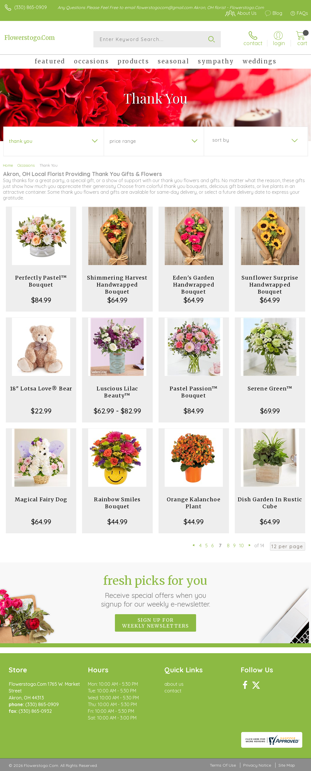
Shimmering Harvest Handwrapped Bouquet (117, 284)
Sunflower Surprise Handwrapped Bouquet (269, 284)
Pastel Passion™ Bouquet (194, 392)
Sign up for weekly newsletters (155, 623)
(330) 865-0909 (30, 7)
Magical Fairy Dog (41, 499)
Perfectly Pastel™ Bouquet (41, 281)
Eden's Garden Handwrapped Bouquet (194, 284)
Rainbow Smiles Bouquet (117, 503)
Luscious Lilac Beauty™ (117, 392)
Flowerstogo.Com (29, 37)
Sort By (220, 140)
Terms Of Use (223, 765)
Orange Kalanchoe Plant (194, 503)
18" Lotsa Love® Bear (41, 388)
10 (241, 545)
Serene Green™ (270, 388)
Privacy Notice (257, 765)
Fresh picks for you (155, 590)
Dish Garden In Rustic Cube (270, 503)
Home (8, 165)
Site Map (286, 765)
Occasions (26, 165)
